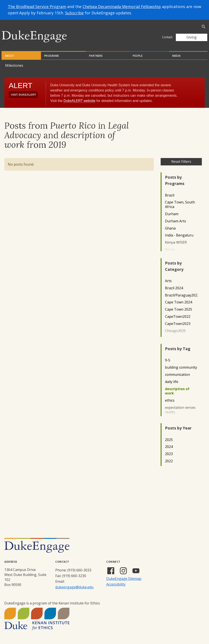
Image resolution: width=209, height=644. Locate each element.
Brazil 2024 (174, 288)
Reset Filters (181, 161)
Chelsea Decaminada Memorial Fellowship (122, 6)
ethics (170, 400)
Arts (168, 281)
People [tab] (137, 56)
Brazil (169, 195)
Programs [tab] (51, 56)
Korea (170, 249)
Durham (171, 214)
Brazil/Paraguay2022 (181, 295)
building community (181, 367)
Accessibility (116, 584)
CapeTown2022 (177, 316)
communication (177, 374)
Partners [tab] (96, 56)
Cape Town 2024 (178, 302)
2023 (169, 454)
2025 (169, 440)
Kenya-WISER (176, 242)
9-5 (167, 360)
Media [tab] (176, 56)
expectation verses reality (180, 409)
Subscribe (74, 12)
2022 (169, 461)
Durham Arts (175, 221)
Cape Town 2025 (178, 309)
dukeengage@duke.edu (74, 587)
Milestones (14, 65)
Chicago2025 (175, 331)
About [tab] (9, 56)
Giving (191, 37)
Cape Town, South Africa (180, 204)
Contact (167, 37)
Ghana (170, 228)
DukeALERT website (79, 101)
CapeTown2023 (177, 323)
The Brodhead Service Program (37, 6)
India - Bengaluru (179, 235)
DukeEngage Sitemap (123, 578)
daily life (171, 381)
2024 (169, 446)
